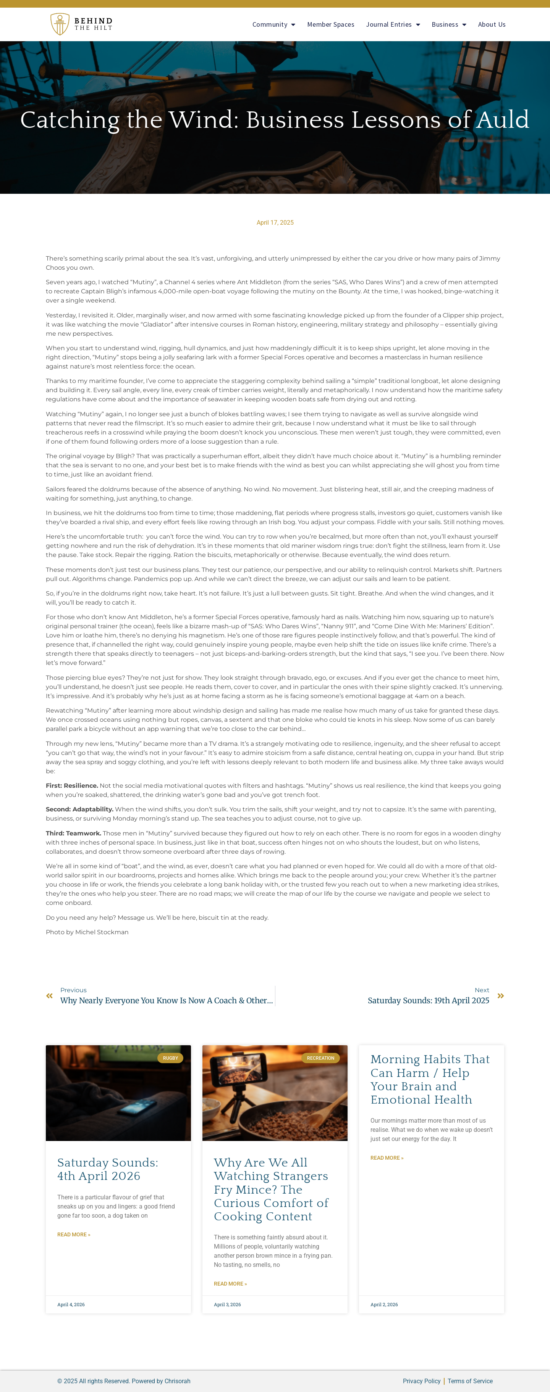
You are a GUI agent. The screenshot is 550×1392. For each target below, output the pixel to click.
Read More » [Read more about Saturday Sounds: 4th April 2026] (74, 1234)
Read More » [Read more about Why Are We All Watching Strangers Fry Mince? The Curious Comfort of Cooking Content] (230, 1284)
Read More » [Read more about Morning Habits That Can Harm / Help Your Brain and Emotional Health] (387, 1158)
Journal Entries (393, 24)
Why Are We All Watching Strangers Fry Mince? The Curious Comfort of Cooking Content (271, 1189)
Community (274, 24)
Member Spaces (331, 24)
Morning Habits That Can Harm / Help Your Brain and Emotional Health (430, 1080)
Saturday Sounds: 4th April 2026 (108, 1169)
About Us (492, 24)
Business (449, 24)
